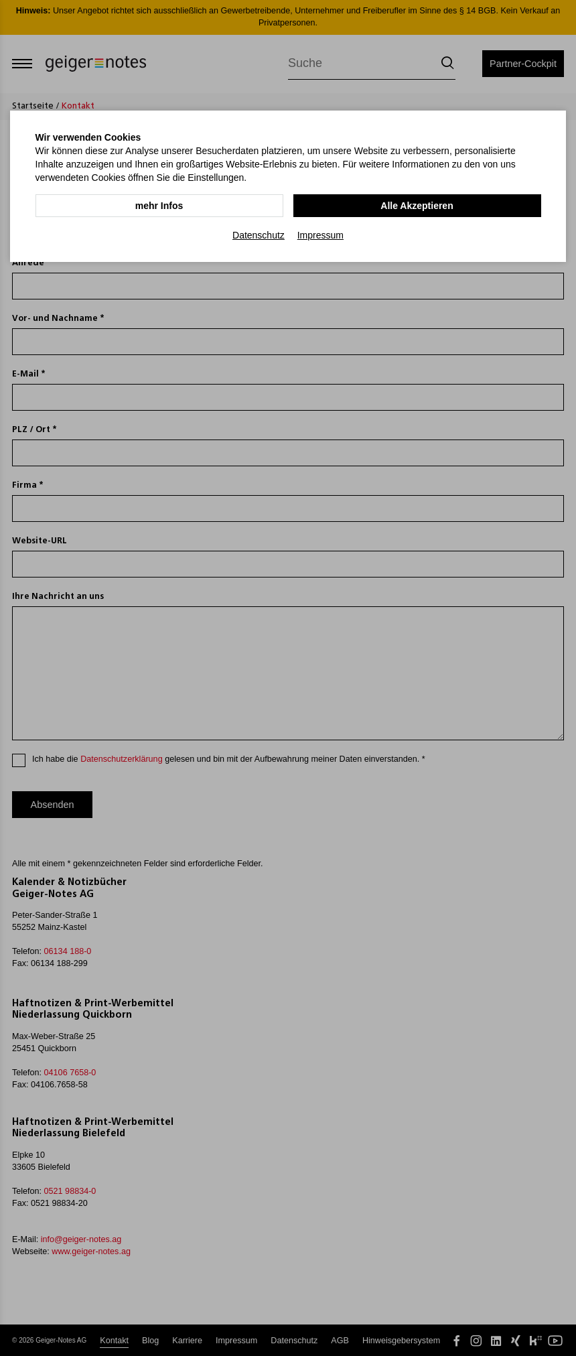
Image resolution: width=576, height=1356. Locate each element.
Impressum (320, 235)
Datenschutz (258, 235)
